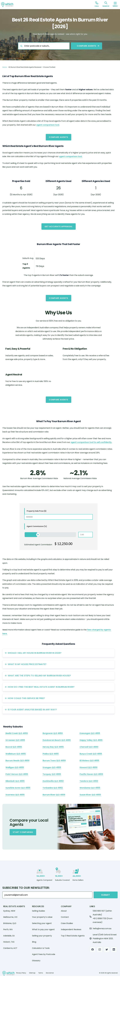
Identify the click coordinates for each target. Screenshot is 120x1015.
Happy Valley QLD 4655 (91, 740)
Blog (34, 941)
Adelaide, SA (9, 935)
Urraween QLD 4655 (15, 740)
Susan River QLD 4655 (90, 794)
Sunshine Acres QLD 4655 (18, 787)
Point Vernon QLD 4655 (17, 774)
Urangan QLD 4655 (52, 767)
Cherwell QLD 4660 (89, 747)
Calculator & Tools (40, 948)
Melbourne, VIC (10, 917)
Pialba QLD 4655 (51, 753)
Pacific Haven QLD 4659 (91, 774)
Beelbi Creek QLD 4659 (17, 733)
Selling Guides (38, 910)
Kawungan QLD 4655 (90, 733)
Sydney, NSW (9, 910)
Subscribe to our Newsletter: (26, 888)
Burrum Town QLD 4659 (54, 760)
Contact (65, 917)
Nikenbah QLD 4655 (15, 781)
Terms (40, 973)
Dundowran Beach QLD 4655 (57, 740)
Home (4, 67)
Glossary (36, 960)
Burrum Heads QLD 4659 (17, 760)
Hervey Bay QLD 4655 (53, 747)
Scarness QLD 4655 (15, 794)
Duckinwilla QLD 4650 (53, 781)
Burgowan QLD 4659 (53, 733)
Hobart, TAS (8, 941)
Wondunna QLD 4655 (90, 787)
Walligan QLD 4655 (15, 767)
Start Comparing (23, 832)
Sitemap (32, 973)
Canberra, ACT (10, 948)
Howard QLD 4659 (88, 767)
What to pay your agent (43, 929)
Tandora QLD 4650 (89, 781)
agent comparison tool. (70, 156)
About (64, 910)
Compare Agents (58, 137)
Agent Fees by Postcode (43, 954)
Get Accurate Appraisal (59, 226)
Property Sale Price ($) (36, 511)
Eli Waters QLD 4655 (89, 760)
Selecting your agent (42, 923)
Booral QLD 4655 (14, 747)
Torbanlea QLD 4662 (53, 787)
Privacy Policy (21, 973)
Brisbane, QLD (9, 923)
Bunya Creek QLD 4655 (91, 753)
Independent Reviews (71, 929)
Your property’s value (42, 917)
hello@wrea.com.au (102, 928)
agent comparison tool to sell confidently (91, 442)
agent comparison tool (47, 124)
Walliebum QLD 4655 (16, 753)
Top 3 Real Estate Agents (73, 935)
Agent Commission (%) (37, 526)
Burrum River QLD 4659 (54, 794)
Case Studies (67, 923)
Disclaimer (50, 973)
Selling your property (42, 935)
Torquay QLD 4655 (52, 774)
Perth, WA (8, 929)
